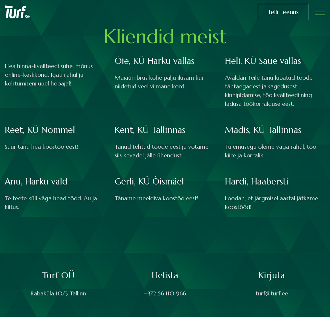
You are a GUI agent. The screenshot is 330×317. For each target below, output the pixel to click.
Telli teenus (283, 12)
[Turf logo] (17, 11)
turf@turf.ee (272, 293)
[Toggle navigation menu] (320, 12)
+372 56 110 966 (165, 293)
